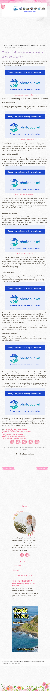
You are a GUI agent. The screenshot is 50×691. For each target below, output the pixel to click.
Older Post (42, 468)
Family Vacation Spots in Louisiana (12, 435)
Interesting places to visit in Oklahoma (25, 95)
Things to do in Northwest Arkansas (16, 429)
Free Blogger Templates (20, 661)
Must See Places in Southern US (25, 195)
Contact (15, 568)
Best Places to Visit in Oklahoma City (25, 139)
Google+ (16, 570)
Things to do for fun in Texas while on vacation (16, 431)
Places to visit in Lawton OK (25, 254)
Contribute (17, 566)
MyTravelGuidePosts (13, 447)
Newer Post (8, 468)
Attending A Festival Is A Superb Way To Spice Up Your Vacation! (24, 583)
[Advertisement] (26, 30)
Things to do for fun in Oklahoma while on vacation (34, 448)
